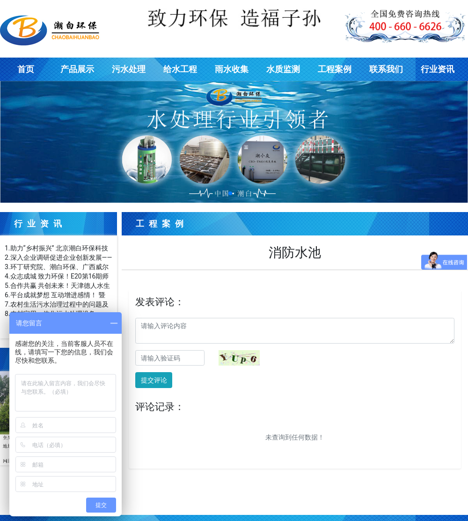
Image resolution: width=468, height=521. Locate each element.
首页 (25, 69)
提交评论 (154, 380)
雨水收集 (232, 69)
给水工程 (180, 69)
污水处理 (129, 69)
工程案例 (334, 69)
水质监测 (283, 69)
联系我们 (386, 69)
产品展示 (77, 69)
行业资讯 (437, 69)
